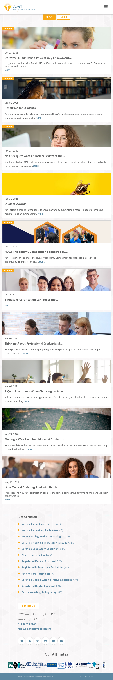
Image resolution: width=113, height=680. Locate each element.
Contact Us (28, 605)
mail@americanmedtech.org (34, 628)
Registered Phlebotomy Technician (45, 567)
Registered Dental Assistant (41, 586)
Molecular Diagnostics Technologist (46, 536)
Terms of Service (89, 676)
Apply (49, 16)
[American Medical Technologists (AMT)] (19, 7)
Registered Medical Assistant (42, 561)
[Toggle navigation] (106, 7)
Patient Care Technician (38, 573)
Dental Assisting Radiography (42, 592)
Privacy (79, 676)
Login (64, 16)
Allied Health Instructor (38, 555)
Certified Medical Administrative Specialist (50, 579)
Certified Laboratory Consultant (43, 549)
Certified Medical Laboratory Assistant (48, 542)
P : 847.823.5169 (27, 624)
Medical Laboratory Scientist (41, 524)
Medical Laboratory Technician (42, 530)
